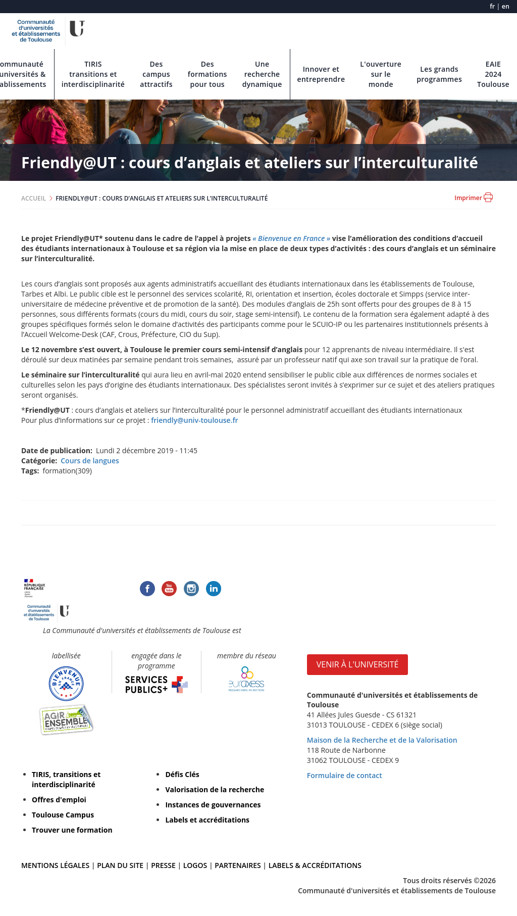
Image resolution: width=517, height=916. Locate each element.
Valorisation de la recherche (214, 789)
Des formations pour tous (207, 74)
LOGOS (195, 865)
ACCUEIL (33, 198)
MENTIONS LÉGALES (55, 865)
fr (492, 6)
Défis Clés (182, 774)
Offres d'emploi (59, 799)
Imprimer (473, 197)
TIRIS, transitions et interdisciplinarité (66, 779)
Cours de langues (90, 460)
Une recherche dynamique (262, 74)
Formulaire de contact (344, 775)
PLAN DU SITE (120, 865)
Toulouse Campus (63, 814)
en (505, 6)
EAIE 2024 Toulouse (493, 74)
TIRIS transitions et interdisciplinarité (93, 74)
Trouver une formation (72, 830)
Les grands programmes (439, 74)
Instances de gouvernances (213, 804)
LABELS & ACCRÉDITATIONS (315, 865)
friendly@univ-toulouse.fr (194, 420)
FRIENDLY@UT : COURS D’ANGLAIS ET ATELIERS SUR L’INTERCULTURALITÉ (162, 198)
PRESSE (164, 865)
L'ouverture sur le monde (380, 74)
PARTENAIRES (238, 865)
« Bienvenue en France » (291, 238)
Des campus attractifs (156, 74)
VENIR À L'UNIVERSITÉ (358, 664)
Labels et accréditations (207, 820)
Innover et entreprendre (321, 74)
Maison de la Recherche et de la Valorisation (382, 740)
